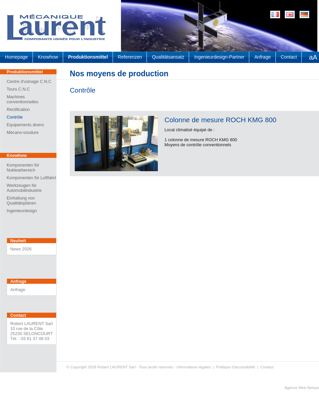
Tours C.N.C (18, 89)
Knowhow (48, 57)
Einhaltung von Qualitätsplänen (21, 200)
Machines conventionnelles (22, 99)
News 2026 (21, 248)
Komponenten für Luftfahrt (31, 177)
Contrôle (15, 117)
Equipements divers (25, 124)
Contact (289, 57)
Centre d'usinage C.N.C (29, 81)
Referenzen (130, 57)
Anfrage (262, 57)
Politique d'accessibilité (235, 367)
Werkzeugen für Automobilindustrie (24, 188)
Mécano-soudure (23, 132)
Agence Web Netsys (301, 388)
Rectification (18, 109)
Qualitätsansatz (168, 57)
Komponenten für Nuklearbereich (23, 168)
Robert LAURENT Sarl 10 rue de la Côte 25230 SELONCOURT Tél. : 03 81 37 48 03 (31, 331)
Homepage (16, 57)
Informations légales (193, 367)
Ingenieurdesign (22, 210)
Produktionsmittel (88, 57)
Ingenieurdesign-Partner (219, 57)
